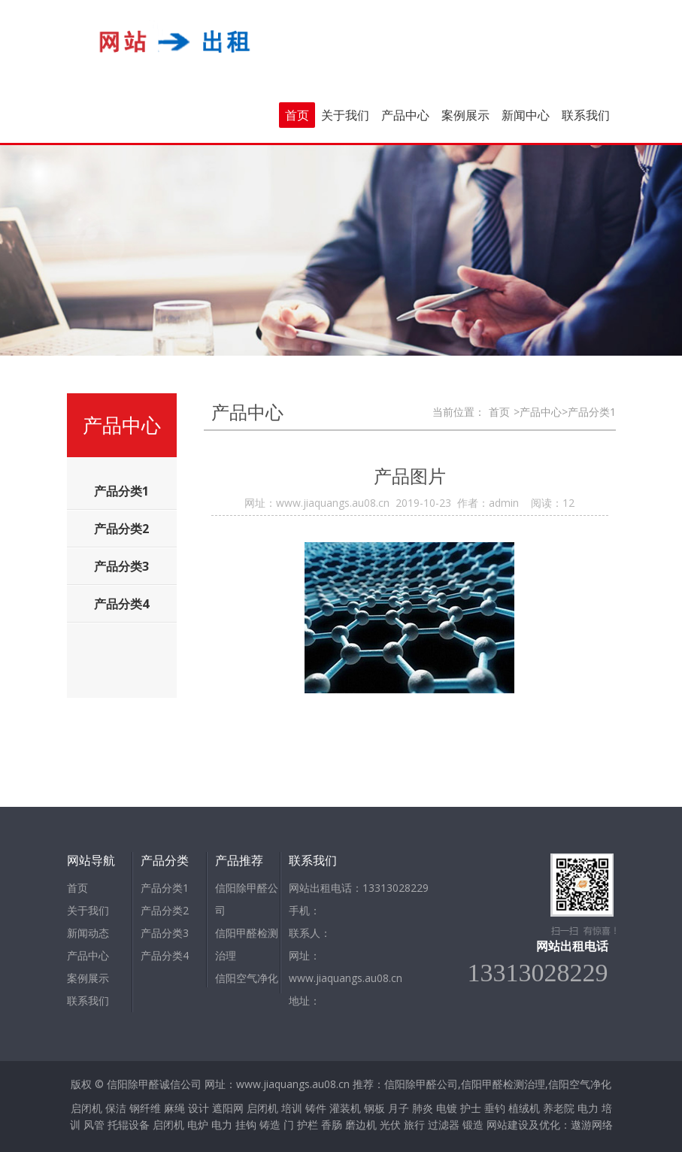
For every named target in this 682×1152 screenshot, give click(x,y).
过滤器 (443, 1124)
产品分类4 (165, 955)
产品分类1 (165, 888)
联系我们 (586, 115)
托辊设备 (129, 1124)
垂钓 (494, 1108)
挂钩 (245, 1124)
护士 (470, 1108)
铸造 (269, 1124)
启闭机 (86, 1108)
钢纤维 (145, 1108)
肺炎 (422, 1108)
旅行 (414, 1124)
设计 (198, 1108)
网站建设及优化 (523, 1124)
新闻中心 (526, 115)
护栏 (307, 1124)
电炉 (197, 1124)
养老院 (558, 1108)
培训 (291, 1108)
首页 (297, 115)
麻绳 (174, 1108)
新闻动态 (88, 933)
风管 (94, 1124)
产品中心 (405, 115)
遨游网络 (592, 1124)
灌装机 (345, 1108)
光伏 (390, 1124)
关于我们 (345, 115)
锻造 (472, 1124)
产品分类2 (165, 910)
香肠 (331, 1124)
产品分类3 (165, 933)
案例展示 (465, 115)
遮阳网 (228, 1108)
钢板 (374, 1108)
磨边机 (361, 1124)
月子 (398, 1108)
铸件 (315, 1108)
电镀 (446, 1108)
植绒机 (524, 1108)
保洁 (115, 1108)
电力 (588, 1108)
